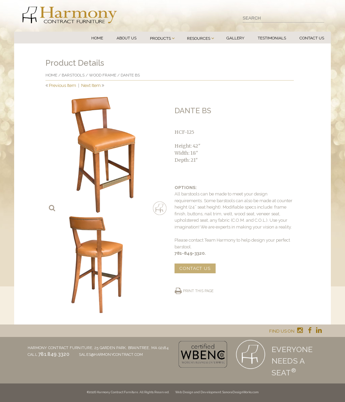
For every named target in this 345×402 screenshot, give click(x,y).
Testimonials (272, 38)
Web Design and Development (198, 392)
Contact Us (312, 38)
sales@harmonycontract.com (111, 354)
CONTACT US (195, 268)
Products (160, 38)
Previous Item (62, 85)
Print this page (198, 291)
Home (97, 38)
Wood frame (102, 75)
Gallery (235, 38)
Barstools (73, 75)
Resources (198, 38)
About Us (126, 38)
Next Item (91, 85)
